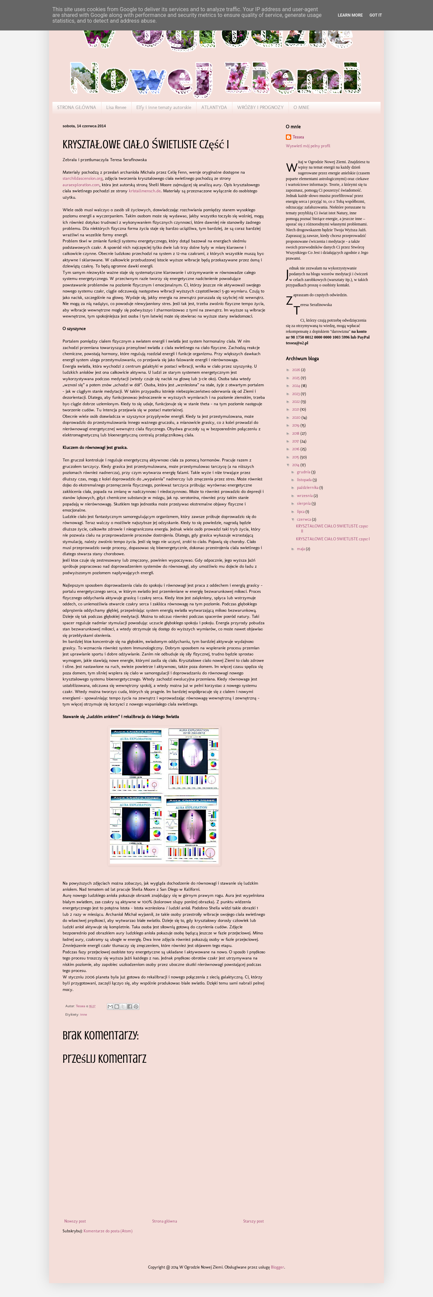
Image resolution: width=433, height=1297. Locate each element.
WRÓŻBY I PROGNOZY (260, 107)
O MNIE (301, 107)
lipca (301, 511)
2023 (296, 393)
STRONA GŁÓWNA (76, 107)
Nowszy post (75, 1221)
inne (83, 1014)
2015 (296, 457)
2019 (296, 425)
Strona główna (164, 1221)
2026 (296, 369)
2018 (296, 433)
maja (301, 548)
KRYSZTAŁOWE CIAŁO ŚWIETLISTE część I (333, 539)
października (308, 487)
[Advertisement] (320, 598)
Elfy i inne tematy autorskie (163, 107)
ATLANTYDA (214, 107)
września (305, 495)
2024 (296, 385)
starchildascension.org (82, 178)
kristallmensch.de (145, 190)
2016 (296, 449)
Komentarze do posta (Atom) (108, 1231)
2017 (296, 441)
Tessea (298, 137)
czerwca (304, 519)
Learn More (350, 15)
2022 (296, 401)
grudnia (304, 472)
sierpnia (304, 503)
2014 (296, 464)
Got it (375, 15)
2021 (296, 409)
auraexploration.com (81, 184)
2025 (296, 377)
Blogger (277, 1267)
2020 (296, 417)
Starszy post (253, 1221)
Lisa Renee (116, 107)
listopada (305, 479)
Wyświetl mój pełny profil (308, 146)
